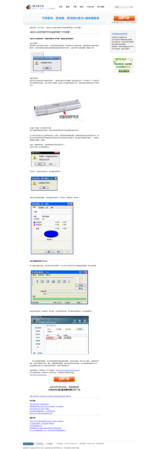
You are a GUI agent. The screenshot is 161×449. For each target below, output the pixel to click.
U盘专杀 (30, 444)
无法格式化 (43, 396)
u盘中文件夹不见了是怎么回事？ (40, 409)
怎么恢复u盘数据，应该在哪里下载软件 (42, 423)
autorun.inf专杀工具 (71, 443)
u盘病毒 (68, 396)
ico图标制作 (100, 443)
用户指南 (41, 28)
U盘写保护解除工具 (36, 426)
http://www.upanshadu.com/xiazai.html (68, 370)
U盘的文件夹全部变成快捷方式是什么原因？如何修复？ (47, 421)
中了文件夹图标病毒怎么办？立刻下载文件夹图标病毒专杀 (48, 430)
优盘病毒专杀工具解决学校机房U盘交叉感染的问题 (45, 428)
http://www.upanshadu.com (38, 375)
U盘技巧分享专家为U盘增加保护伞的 (41, 413)
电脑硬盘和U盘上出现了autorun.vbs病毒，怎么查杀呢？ (47, 406)
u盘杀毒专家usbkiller (59, 396)
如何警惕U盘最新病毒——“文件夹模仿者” (42, 411)
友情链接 (59, 443)
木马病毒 (49, 396)
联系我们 (50, 444)
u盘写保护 (36, 396)
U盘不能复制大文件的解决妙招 (39, 404)
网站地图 (82, 443)
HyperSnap (91, 443)
